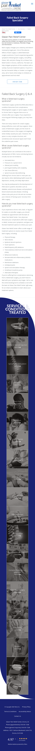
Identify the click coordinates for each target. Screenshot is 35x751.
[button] (32, 3)
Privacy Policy (26, 707)
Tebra (25, 744)
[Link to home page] (14, 6)
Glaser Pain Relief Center (8, 29)
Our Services (21, 29)
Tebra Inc (17, 707)
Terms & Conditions (10, 711)
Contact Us (17, 716)
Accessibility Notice (25, 711)
